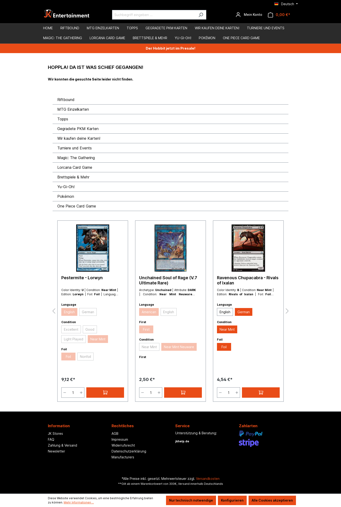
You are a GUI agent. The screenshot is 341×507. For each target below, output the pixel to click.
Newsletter (56, 451)
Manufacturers (123, 457)
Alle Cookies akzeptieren (272, 500)
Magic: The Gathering (76, 157)
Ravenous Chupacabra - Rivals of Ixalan (248, 280)
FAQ (51, 439)
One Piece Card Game (76, 206)
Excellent (71, 329)
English (69, 312)
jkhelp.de (182, 441)
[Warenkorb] (279, 14)
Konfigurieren (232, 500)
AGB (115, 433)
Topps (62, 119)
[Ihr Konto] (249, 14)
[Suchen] (200, 15)
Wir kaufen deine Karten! (78, 138)
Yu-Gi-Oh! (66, 186)
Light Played (73, 339)
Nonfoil (85, 357)
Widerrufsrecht (123, 445)
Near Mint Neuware (179, 347)
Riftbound (66, 99)
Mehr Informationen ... (79, 502)
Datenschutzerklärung (129, 451)
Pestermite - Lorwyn (82, 277)
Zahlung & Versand (62, 445)
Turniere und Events (74, 148)
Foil (68, 357)
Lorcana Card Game (74, 167)
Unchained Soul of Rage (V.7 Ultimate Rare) (168, 280)
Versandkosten (208, 479)
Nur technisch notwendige (191, 500)
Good (89, 329)
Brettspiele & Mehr (73, 177)
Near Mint (97, 339)
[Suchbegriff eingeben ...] (153, 15)
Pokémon (65, 196)
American (149, 312)
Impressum (120, 439)
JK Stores (55, 433)
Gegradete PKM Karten (78, 128)
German (88, 312)
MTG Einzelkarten (73, 109)
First (146, 329)
